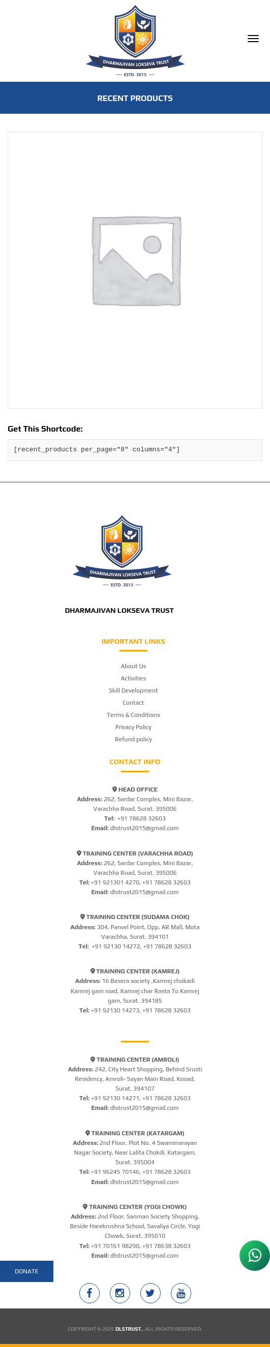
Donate (27, 1271)
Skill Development (133, 690)
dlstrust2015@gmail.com (144, 828)
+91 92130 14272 (116, 946)
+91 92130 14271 (115, 1098)
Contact (133, 702)
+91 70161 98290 (115, 1246)
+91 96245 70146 (115, 1171)
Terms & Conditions (133, 714)
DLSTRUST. (128, 1329)
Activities (133, 678)
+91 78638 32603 (166, 1246)
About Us (133, 666)
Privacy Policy (133, 727)
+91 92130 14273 (115, 1010)
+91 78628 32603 (141, 818)
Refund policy (133, 739)
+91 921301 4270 (115, 882)
